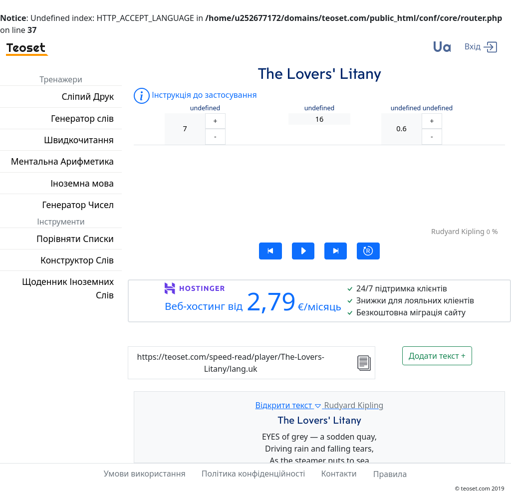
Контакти (338, 473)
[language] (442, 50)
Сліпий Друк (87, 96)
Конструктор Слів (77, 260)
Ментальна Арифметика (62, 161)
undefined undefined (422, 108)
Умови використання (145, 473)
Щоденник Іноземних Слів (68, 287)
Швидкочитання (79, 140)
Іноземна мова (82, 183)
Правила (390, 474)
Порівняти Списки (75, 239)
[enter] (481, 46)
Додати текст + (437, 355)
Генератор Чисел (78, 205)
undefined (205, 108)
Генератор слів (82, 118)
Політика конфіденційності (253, 473)
